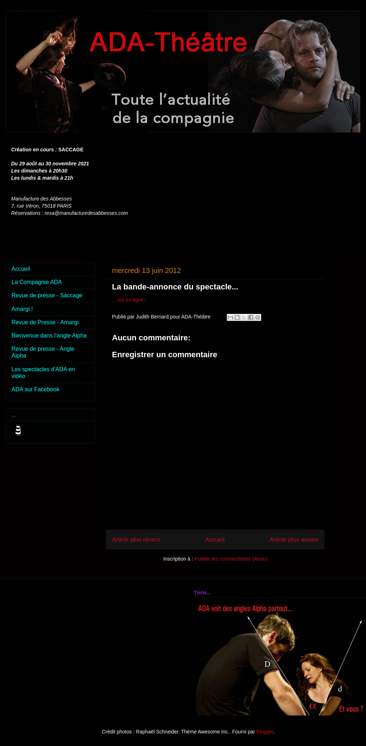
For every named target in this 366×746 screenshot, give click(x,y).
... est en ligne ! (129, 300)
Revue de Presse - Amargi (45, 322)
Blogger (265, 732)
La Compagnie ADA (36, 282)
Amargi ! (22, 309)
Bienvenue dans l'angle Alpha (48, 335)
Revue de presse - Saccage (46, 295)
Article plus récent (136, 539)
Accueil (215, 539)
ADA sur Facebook (35, 389)
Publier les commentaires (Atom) (230, 559)
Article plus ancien (294, 539)
